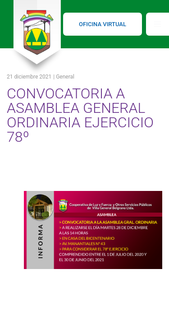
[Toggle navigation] (157, 24)
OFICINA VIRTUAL (102, 24)
